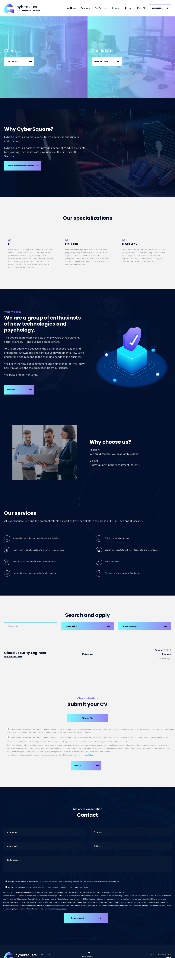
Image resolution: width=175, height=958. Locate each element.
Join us (115, 8)
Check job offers (101, 62)
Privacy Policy (87, 756)
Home (73, 8)
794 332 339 (45, 955)
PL (144, 8)
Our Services (101, 8)
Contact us (157, 7)
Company (85, 8)
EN (138, 8)
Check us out (12, 62)
